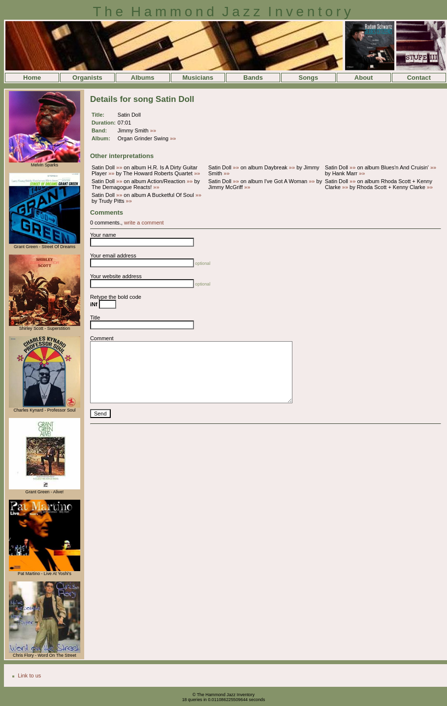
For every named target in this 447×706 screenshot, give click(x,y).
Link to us (29, 675)
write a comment (144, 222)
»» (153, 130)
